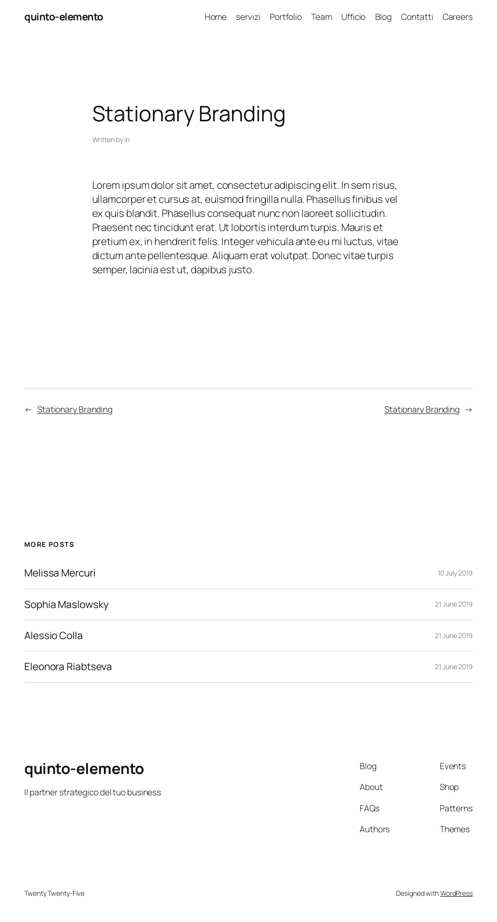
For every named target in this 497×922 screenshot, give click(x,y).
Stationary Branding (75, 409)
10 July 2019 (455, 572)
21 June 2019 (454, 604)
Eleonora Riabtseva (68, 666)
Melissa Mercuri (60, 572)
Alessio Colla (53, 635)
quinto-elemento (63, 16)
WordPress (456, 893)
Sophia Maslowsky (66, 604)
